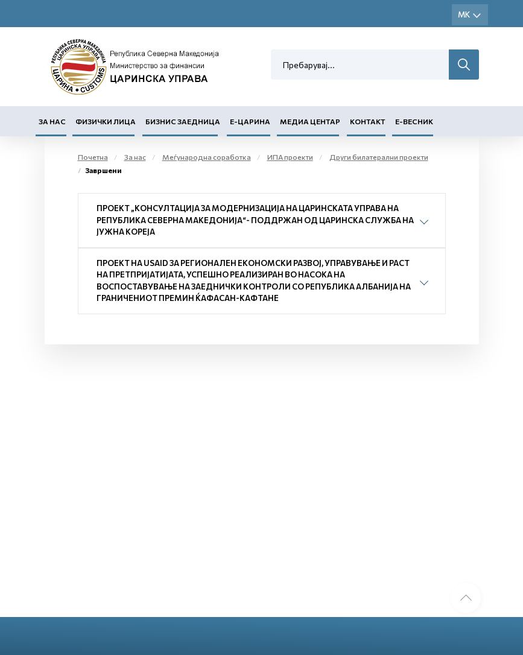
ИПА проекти (290, 157)
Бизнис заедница (182, 121)
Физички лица (105, 121)
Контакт (367, 121)
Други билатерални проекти (378, 157)
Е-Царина (250, 121)
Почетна (93, 157)
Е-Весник (414, 121)
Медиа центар (310, 121)
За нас (52, 121)
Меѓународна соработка (206, 157)
